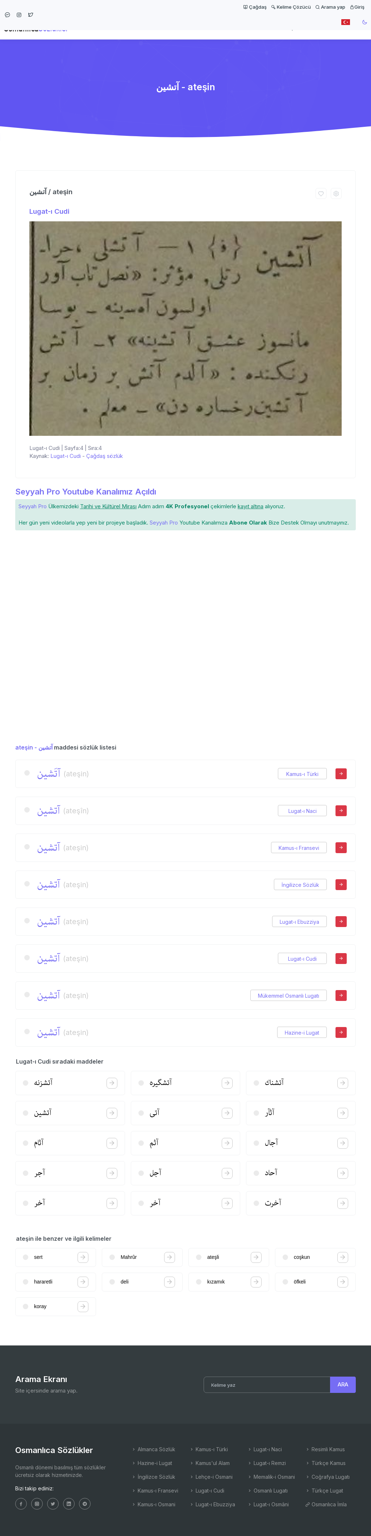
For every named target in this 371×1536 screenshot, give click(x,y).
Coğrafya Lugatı (327, 1477)
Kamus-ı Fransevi (299, 848)
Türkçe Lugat (324, 1490)
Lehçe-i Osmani (211, 1477)
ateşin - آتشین (34, 747)
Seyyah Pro (32, 506)
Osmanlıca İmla (326, 1504)
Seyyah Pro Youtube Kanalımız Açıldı (85, 491)
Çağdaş (255, 7)
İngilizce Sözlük (300, 885)
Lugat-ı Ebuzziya (299, 922)
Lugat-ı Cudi (49, 211)
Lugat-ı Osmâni (268, 1504)
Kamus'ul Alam (209, 1463)
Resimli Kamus (325, 1449)
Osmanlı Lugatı (267, 1490)
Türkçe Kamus (325, 1463)
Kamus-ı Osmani (153, 1504)
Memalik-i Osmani (271, 1477)
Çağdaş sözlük (104, 455)
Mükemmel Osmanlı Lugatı (288, 996)
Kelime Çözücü (291, 7)
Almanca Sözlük (153, 1449)
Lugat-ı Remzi (266, 1463)
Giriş (357, 7)
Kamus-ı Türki (302, 774)
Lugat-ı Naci (302, 811)
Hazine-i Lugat (302, 1033)
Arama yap (330, 7)
